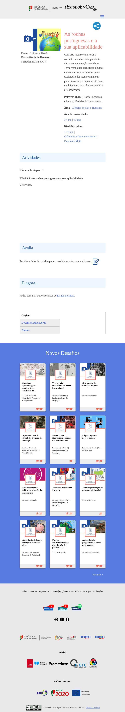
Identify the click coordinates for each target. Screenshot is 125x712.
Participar (87, 591)
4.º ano (77, 119)
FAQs (55, 591)
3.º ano (68, 119)
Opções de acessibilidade (70, 591)
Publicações (98, 591)
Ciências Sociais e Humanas (87, 107)
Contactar (33, 591)
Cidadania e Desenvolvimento (80, 136)
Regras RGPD (45, 591)
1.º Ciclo (69, 132)
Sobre (24, 591)
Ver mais (96, 574)
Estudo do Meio (72, 141)
